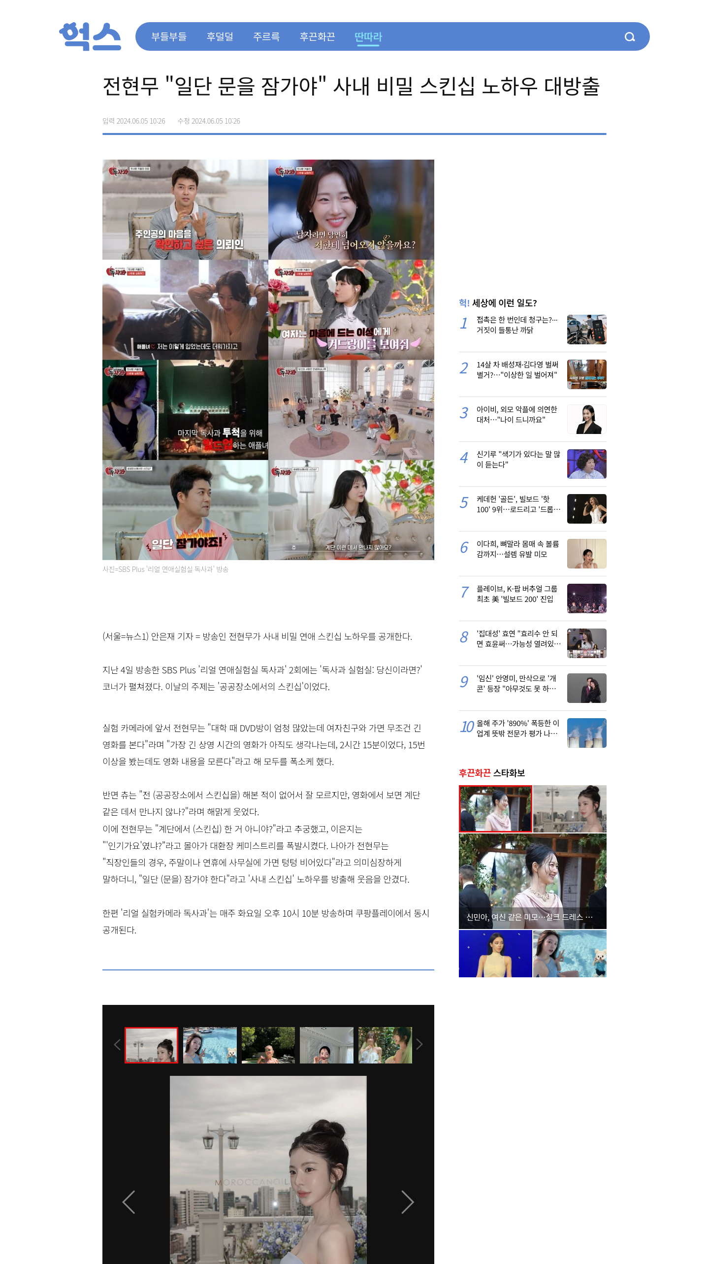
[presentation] (115, 1045)
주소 (599, 117)
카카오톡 (578, 117)
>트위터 (557, 117)
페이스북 (537, 117)
